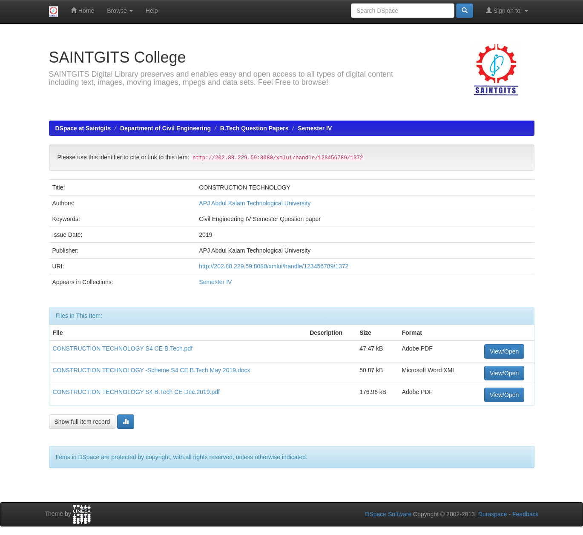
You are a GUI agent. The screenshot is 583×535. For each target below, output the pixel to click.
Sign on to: (507, 10)
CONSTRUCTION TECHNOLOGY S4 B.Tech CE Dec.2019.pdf (136, 391)
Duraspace (492, 514)
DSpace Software (388, 514)
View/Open (504, 351)
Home (82, 10)
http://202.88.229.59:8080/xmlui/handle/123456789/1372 (273, 266)
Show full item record (82, 421)
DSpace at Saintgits (83, 128)
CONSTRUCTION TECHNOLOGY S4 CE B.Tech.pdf (123, 348)
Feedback (525, 514)
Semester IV (315, 128)
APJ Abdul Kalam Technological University (254, 203)
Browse (120, 10)
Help (152, 10)
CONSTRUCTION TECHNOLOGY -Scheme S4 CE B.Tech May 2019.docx (151, 370)
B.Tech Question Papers (254, 128)
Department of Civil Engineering (165, 128)
